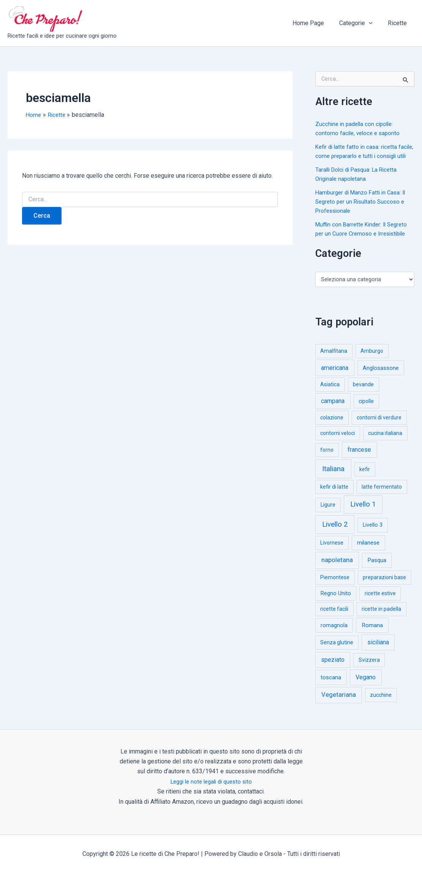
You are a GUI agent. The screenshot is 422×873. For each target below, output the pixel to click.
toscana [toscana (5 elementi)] (331, 686)
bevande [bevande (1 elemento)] (363, 393)
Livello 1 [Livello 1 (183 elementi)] (363, 513)
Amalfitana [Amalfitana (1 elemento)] (333, 360)
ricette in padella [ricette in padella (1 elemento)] (381, 618)
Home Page (316, 23)
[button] (373, 23)
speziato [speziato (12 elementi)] (333, 668)
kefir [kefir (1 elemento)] (364, 478)
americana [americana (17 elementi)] (334, 377)
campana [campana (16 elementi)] (333, 410)
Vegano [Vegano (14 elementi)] (366, 686)
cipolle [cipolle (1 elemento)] (366, 410)
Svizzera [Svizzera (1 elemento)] (369, 669)
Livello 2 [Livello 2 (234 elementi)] (335, 533)
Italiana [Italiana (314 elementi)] (333, 477)
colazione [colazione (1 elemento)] (331, 427)
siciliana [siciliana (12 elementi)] (378, 651)
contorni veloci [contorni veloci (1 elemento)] (337, 442)
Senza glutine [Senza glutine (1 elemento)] (336, 651)
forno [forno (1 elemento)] (326, 459)
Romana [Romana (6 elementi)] (372, 634)
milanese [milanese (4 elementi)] (368, 551)
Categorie (360, 23)
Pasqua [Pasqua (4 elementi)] (377, 569)
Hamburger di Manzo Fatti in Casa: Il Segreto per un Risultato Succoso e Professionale (363, 210)
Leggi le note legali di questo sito (211, 781)
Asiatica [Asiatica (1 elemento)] (330, 393)
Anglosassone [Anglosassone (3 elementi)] (381, 377)
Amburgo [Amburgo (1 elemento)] (371, 360)
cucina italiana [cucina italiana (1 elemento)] (385, 442)
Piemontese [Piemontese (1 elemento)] (334, 586)
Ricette (398, 23)
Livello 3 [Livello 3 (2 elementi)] (372, 534)
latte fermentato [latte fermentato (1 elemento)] (382, 496)
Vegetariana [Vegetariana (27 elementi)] (338, 703)
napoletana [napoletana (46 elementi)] (337, 569)
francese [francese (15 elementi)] (359, 458)
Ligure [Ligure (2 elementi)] (328, 514)
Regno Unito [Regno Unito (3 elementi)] (336, 602)
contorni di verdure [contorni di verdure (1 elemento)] (379, 427)
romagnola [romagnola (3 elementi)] (334, 634)
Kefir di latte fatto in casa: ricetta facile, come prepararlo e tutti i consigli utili (358, 156)
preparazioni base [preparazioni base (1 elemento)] (384, 586)
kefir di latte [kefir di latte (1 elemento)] (334, 496)
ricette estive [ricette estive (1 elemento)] (380, 602)
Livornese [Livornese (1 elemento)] (331, 552)
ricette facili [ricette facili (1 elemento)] (334, 618)
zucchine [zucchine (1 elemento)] (381, 704)
